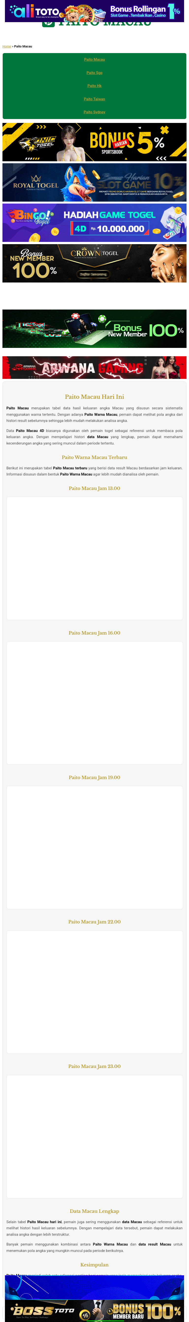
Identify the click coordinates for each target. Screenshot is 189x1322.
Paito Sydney (94, 112)
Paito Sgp (95, 73)
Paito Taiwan (94, 99)
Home (6, 46)
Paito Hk (94, 86)
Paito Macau (94, 59)
